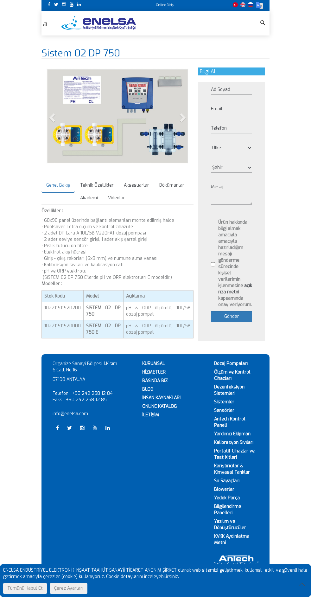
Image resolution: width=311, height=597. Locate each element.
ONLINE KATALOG (159, 406)
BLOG (147, 389)
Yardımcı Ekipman (232, 434)
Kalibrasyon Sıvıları (233, 443)
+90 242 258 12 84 (92, 393)
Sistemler (224, 402)
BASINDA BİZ (155, 381)
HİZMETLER (154, 372)
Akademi (89, 198)
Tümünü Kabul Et (25, 588)
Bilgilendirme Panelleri (227, 510)
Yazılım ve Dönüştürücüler (230, 524)
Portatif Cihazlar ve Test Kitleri (234, 454)
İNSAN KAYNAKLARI (161, 398)
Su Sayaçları (226, 481)
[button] (52, 117)
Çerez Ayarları (68, 588)
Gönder (231, 316)
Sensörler (224, 411)
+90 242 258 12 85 (86, 400)
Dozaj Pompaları (231, 364)
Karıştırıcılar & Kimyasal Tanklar (232, 469)
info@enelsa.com (70, 414)
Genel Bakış (58, 185)
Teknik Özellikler (97, 185)
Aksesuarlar (136, 185)
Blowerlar (224, 489)
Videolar (116, 198)
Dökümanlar (171, 185)
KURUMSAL (153, 364)
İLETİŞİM (150, 415)
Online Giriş (165, 5)
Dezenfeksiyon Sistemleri (229, 390)
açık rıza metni (235, 289)
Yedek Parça (227, 498)
